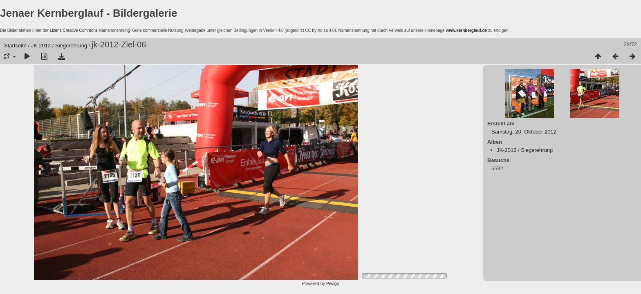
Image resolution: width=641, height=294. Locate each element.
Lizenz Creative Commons (74, 30)
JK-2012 (41, 45)
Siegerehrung (71, 45)
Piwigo (332, 283)
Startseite (15, 45)
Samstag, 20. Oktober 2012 (523, 132)
